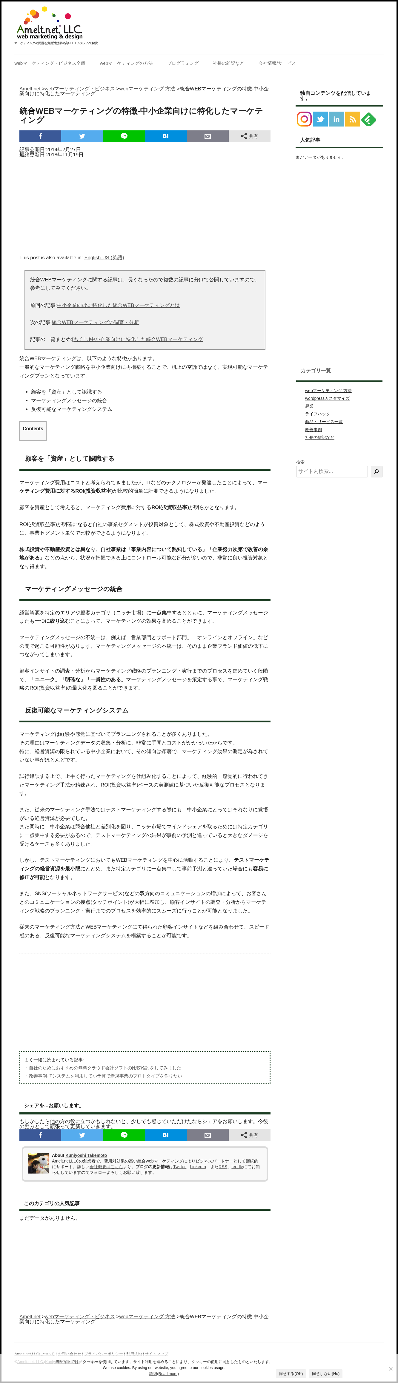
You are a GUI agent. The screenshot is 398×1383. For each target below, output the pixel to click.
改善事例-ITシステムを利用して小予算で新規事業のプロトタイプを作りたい (105, 1075)
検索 (300, 462)
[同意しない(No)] (391, 1369)
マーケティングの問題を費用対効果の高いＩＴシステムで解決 (56, 43)
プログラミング (183, 63)
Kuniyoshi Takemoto (86, 1155)
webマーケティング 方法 (328, 390)
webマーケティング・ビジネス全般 (49, 63)
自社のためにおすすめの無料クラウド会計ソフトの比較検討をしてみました (105, 1067)
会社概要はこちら (106, 1166)
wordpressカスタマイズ (327, 398)
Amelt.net (30, 89)
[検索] (376, 471)
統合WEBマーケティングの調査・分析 (95, 322)
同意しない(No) (326, 1373)
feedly (237, 1166)
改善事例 (313, 429)
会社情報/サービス (277, 63)
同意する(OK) (291, 1373)
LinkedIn (198, 1166)
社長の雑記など (228, 63)
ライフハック (317, 413)
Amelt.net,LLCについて (34, 1354)
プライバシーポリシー (103, 1354)
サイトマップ (156, 1354)
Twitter (179, 1166)
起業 (309, 406)
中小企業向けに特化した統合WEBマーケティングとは (118, 305)
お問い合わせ (69, 1354)
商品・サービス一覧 (324, 421)
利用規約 (134, 1354)
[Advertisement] (145, 204)
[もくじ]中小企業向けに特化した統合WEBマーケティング (137, 339)
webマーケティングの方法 (126, 63)
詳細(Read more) (164, 1373)
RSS (223, 1166)
